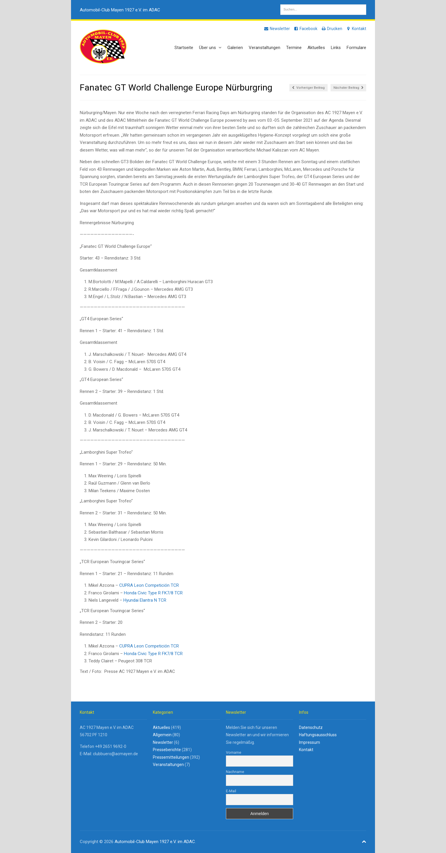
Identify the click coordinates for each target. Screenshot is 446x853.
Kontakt (356, 28)
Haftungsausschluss (318, 734)
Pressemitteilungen (171, 757)
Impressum (309, 742)
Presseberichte (167, 749)
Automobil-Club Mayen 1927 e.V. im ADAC (120, 10)
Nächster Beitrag (348, 88)
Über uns (210, 47)
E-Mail (231, 791)
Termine (294, 47)
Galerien (235, 47)
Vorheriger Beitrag (308, 88)
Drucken (331, 28)
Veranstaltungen (264, 47)
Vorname (233, 752)
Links (336, 47)
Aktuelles (316, 47)
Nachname (235, 772)
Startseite (183, 47)
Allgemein (162, 734)
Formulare (356, 47)
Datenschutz (311, 727)
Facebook (305, 28)
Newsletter (277, 28)
